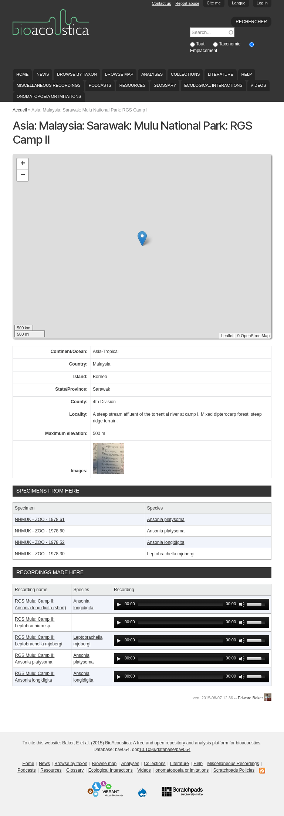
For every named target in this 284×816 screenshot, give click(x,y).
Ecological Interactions (213, 85)
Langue (239, 3)
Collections (185, 74)
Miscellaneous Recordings (49, 85)
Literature (220, 74)
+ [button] (22, 163)
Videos (258, 85)
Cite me (214, 3)
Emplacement (203, 50)
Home (22, 74)
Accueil (20, 110)
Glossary (164, 85)
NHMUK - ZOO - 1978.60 (40, 531)
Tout (201, 44)
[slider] (180, 604)
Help (246, 74)
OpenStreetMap (255, 335)
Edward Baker (250, 698)
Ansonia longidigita (166, 542)
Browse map (119, 74)
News (43, 74)
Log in (262, 3)
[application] (191, 604)
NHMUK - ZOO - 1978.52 (40, 542)
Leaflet (227, 335)
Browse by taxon (77, 74)
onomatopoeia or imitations (49, 96)
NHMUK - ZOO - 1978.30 (40, 553)
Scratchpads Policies (233, 770)
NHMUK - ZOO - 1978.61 (40, 519)
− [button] (22, 175)
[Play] (119, 604)
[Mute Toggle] (242, 604)
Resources (132, 85)
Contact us (161, 3)
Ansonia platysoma (166, 519)
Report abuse (187, 3)
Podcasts (100, 85)
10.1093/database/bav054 (164, 749)
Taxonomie (230, 44)
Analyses (152, 74)
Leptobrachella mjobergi (171, 553)
